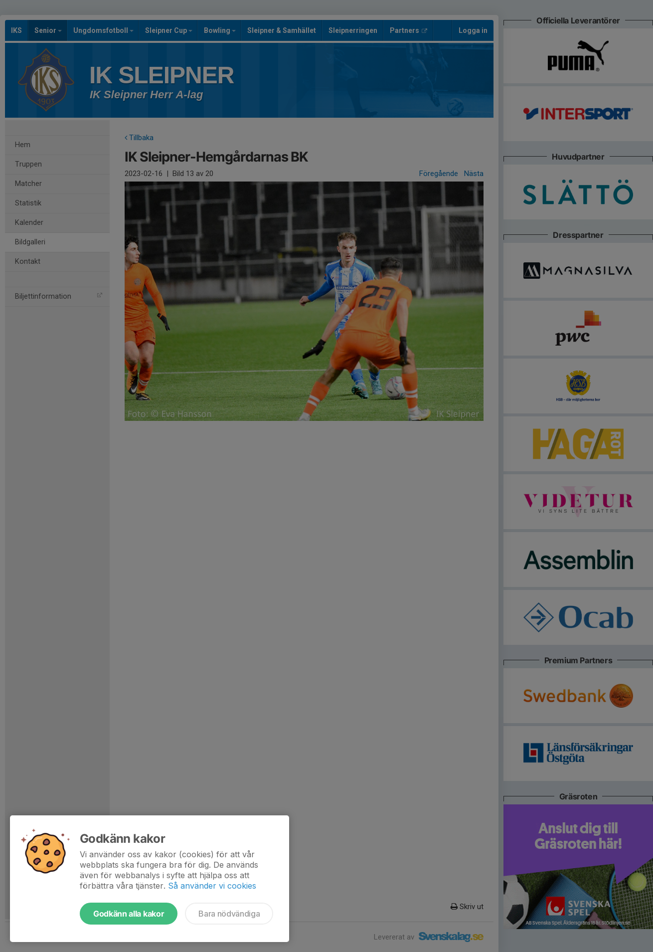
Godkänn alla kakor (128, 914)
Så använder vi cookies (212, 886)
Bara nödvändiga (229, 914)
